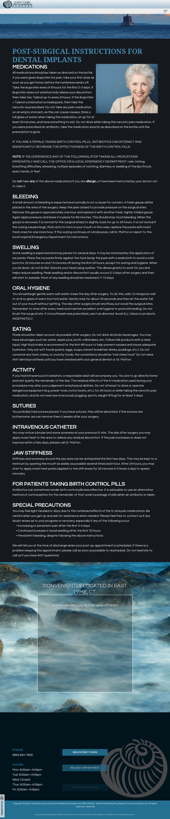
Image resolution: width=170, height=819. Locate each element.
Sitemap (90, 807)
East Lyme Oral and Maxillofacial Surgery (57, 803)
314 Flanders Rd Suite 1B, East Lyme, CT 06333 (85, 618)
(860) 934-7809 (22, 754)
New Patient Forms (85, 765)
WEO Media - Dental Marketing (97, 803)
